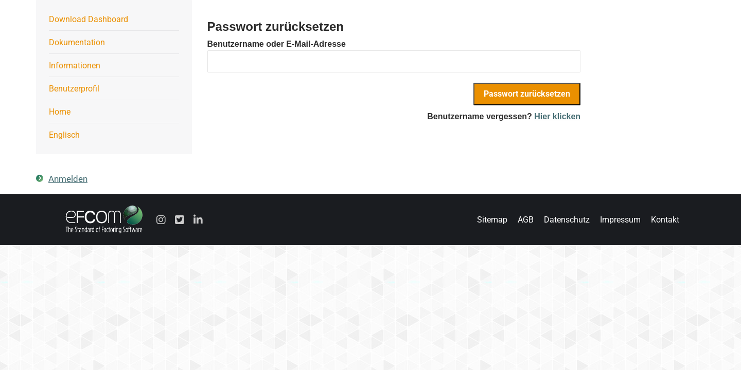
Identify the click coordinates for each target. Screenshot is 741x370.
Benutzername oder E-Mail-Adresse (276, 44)
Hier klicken (557, 116)
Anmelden (67, 179)
